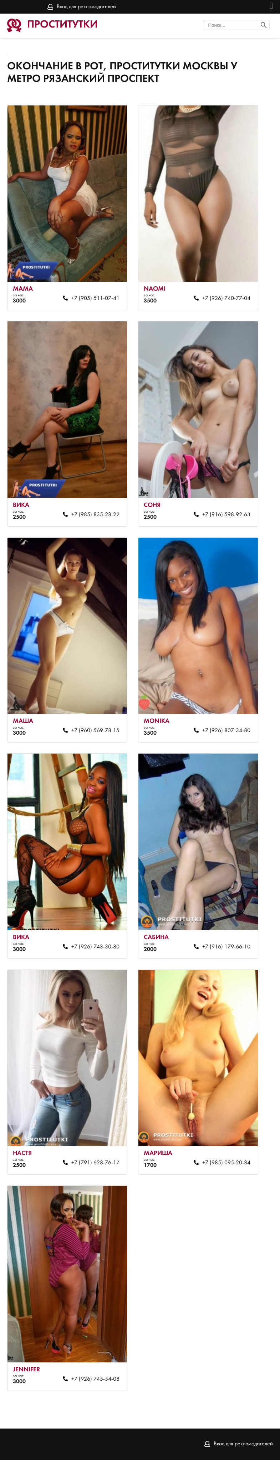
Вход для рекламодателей (86, 7)
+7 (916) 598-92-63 (226, 515)
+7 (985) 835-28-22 (95, 515)
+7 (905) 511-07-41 (95, 298)
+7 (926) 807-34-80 (226, 731)
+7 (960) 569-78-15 (95, 731)
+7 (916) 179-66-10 (226, 947)
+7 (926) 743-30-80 (95, 947)
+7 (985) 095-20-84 (226, 1163)
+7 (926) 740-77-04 (226, 298)
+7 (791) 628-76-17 (95, 1163)
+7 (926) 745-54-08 (95, 1379)
